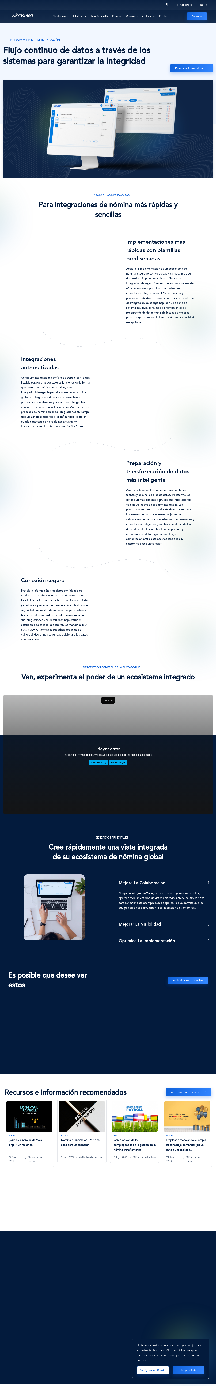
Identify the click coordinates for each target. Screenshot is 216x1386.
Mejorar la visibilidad (140, 924)
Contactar (197, 16)
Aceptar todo (188, 1370)
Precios (163, 16)
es (201, 5)
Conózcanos (133, 16)
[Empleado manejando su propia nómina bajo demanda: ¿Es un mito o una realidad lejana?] (187, 1133)
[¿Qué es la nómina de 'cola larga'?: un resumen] (29, 1133)
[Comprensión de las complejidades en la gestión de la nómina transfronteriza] (135, 1131)
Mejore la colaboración (142, 883)
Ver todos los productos (187, 980)
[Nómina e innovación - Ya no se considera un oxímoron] (82, 1131)
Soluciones (78, 16)
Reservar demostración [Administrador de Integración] (191, 68)
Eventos (150, 16)
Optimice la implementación (147, 941)
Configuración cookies (153, 1370)
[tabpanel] (29, 1136)
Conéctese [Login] (184, 5)
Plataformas (59, 16)
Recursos (117, 16)
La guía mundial (100, 16)
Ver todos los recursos (185, 1092)
